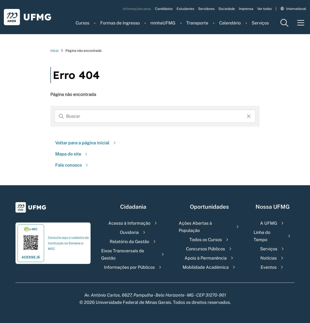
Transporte (197, 22)
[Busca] (155, 116)
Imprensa (246, 9)
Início (54, 51)
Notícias (268, 258)
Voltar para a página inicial (86, 142)
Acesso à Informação (129, 223)
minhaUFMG (162, 22)
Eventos (269, 267)
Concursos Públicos (205, 248)
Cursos (82, 22)
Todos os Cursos (205, 239)
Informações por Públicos (129, 267)
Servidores (206, 9)
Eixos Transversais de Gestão (122, 254)
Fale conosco (72, 165)
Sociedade (226, 9)
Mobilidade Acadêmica (206, 267)
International (293, 9)
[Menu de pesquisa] (284, 22)
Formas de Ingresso (120, 22)
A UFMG (268, 223)
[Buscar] (61, 116)
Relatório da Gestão (129, 241)
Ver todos (264, 9)
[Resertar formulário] (249, 116)
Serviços (260, 22)
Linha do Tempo (262, 236)
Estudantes (185, 9)
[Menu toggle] (300, 22)
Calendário (230, 22)
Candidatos (164, 9)
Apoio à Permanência (206, 258)
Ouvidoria (129, 232)
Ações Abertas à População (195, 227)
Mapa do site (71, 153)
